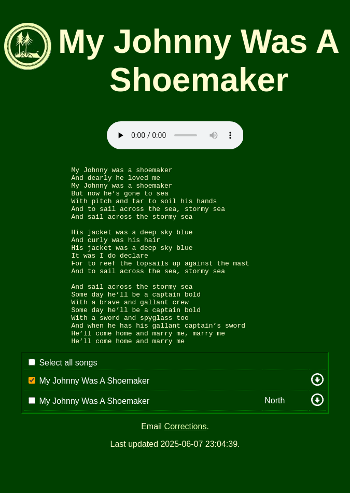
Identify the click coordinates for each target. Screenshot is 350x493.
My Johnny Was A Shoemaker (94, 416)
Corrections (185, 462)
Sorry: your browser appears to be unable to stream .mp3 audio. (175, 135)
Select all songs (68, 398)
